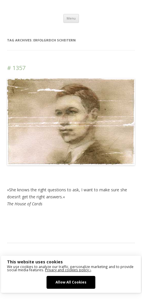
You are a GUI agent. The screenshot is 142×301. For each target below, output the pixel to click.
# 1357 (16, 68)
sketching (33, 225)
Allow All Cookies (71, 282)
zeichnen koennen (104, 225)
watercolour (75, 225)
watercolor (53, 225)
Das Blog (59, 217)
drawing (96, 217)
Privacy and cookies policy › (68, 269)
